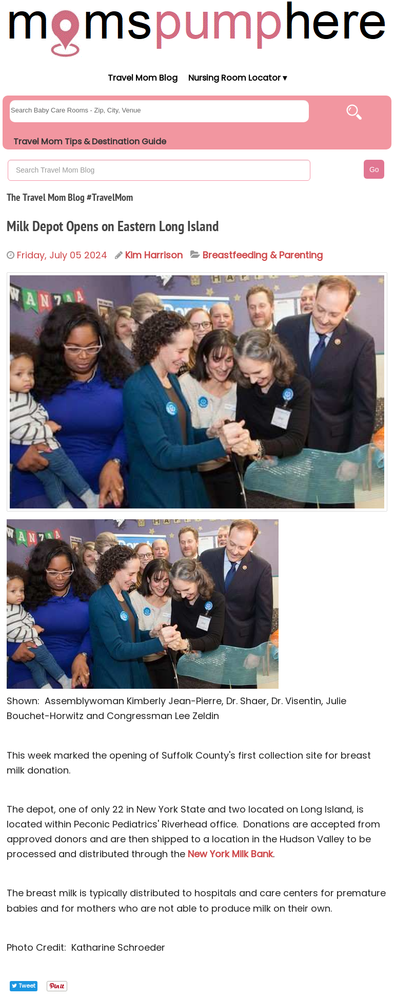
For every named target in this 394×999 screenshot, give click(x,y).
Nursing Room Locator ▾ (237, 78)
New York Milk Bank (230, 853)
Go (374, 169)
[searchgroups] (159, 111)
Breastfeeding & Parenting (263, 255)
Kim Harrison (154, 255)
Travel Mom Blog (142, 78)
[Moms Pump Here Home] (197, 29)
